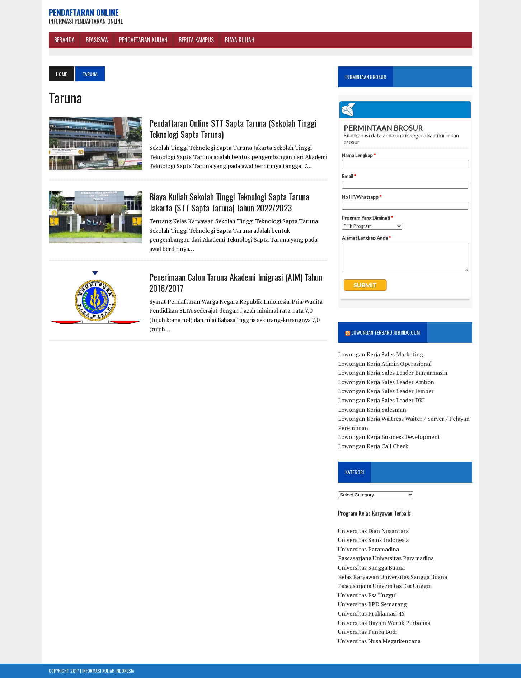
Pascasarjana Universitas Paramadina (386, 558)
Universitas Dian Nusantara (373, 531)
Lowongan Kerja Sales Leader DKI (381, 400)
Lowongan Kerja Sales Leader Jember (386, 391)
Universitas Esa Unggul (367, 595)
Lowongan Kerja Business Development (389, 437)
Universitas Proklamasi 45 (371, 613)
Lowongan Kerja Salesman (372, 409)
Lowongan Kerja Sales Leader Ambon (386, 382)
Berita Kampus (196, 40)
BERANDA (64, 40)
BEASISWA (97, 40)
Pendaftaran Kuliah (143, 40)
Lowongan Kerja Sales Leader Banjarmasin (392, 373)
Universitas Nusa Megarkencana (379, 641)
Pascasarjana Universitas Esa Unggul (385, 586)
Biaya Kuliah (239, 40)
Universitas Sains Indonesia (373, 540)
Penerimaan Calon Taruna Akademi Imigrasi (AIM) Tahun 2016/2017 (235, 282)
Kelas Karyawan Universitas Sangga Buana (392, 577)
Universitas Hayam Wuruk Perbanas (384, 623)
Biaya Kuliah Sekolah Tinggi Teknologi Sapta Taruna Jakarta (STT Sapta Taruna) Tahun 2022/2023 (229, 202)
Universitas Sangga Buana (371, 567)
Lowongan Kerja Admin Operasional (385, 364)
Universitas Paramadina (368, 549)
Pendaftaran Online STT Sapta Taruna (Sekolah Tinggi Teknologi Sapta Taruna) (232, 128)
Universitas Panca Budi (367, 632)
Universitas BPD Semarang (372, 604)
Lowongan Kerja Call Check (373, 446)
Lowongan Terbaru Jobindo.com (385, 332)
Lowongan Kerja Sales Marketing (380, 354)
